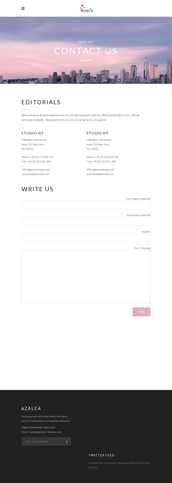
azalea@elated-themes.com (45, 431)
